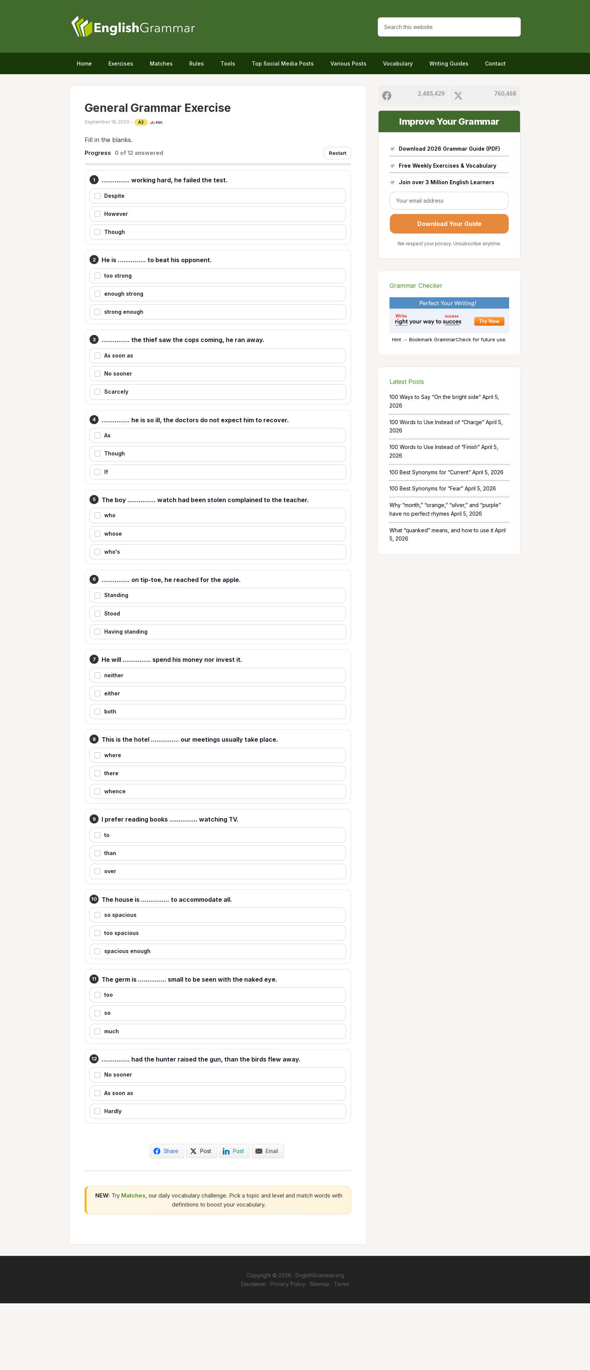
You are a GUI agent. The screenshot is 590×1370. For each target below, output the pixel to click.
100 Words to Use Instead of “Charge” (436, 422)
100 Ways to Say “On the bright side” (435, 397)
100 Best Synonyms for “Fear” (426, 488)
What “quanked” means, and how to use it (441, 530)
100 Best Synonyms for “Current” (430, 472)
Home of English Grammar (133, 26)
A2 (141, 122)
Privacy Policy (288, 1350)
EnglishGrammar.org (319, 1341)
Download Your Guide (449, 224)
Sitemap (320, 1350)
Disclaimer (253, 1350)
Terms (341, 1350)
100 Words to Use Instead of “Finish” (434, 447)
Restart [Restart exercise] (337, 153)
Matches (133, 1261)
